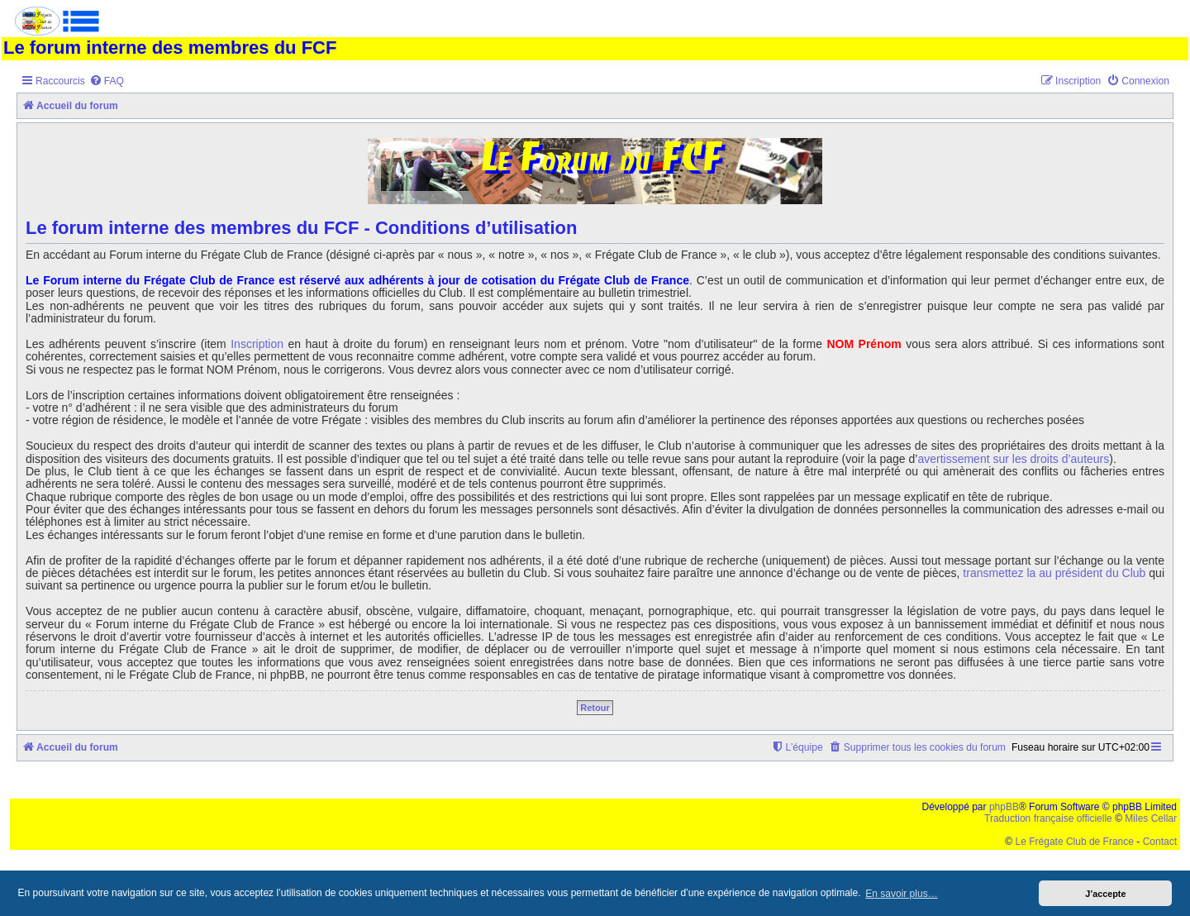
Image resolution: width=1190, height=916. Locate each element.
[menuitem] (106, 81)
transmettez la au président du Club (1054, 573)
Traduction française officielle (1048, 818)
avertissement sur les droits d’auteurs (1013, 459)
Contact (1160, 841)
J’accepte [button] (1105, 894)
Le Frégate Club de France (1075, 841)
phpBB (1004, 807)
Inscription (257, 344)
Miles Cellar (1151, 818)
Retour (594, 708)
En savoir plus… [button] (901, 893)
